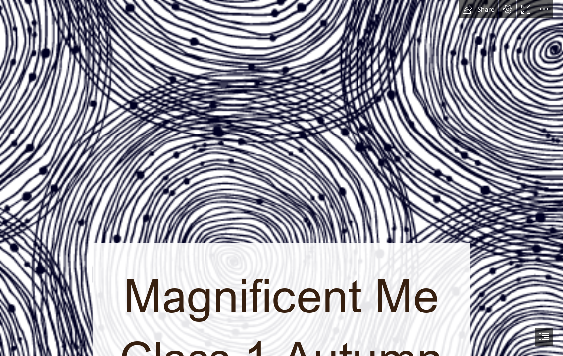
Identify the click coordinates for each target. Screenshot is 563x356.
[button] (478, 9)
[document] (281, 178)
